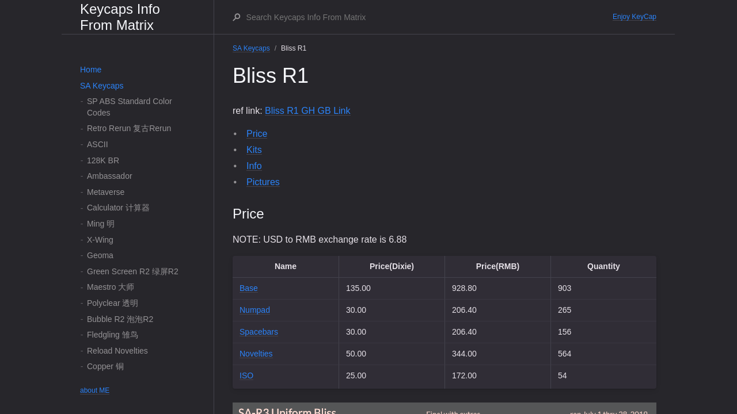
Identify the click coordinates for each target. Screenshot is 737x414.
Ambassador (109, 176)
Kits (254, 150)
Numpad (255, 310)
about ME (94, 390)
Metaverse (105, 192)
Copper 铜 (105, 366)
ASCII (97, 144)
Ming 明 (101, 223)
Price (256, 134)
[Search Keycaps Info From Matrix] (429, 17)
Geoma (100, 255)
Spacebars (259, 331)
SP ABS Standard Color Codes (129, 107)
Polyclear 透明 (112, 303)
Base (249, 288)
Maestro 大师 (110, 287)
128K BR (103, 160)
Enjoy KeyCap (634, 17)
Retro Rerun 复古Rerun (129, 128)
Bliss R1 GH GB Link (307, 111)
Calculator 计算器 (118, 207)
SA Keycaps (102, 85)
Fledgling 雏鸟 (112, 334)
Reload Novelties (117, 350)
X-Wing (100, 239)
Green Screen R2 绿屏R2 (132, 271)
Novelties (256, 353)
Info (254, 166)
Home (90, 69)
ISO (246, 375)
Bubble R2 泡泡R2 (120, 319)
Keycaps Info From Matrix (120, 17)
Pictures (263, 182)
